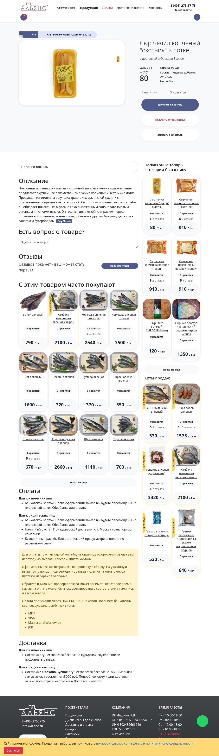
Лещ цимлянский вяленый (156, 409)
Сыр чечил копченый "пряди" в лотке (157, 203)
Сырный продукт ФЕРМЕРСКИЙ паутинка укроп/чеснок (186, 328)
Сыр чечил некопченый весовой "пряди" (186, 264)
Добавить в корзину (170, 104)
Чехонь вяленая (63, 377)
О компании (121, 734)
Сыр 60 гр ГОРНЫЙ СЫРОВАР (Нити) (157, 326)
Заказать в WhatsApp (170, 135)
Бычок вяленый (33, 314)
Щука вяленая (93, 439)
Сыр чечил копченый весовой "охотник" (186, 203)
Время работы (183, 10)
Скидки (107, 8)
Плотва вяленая (33, 439)
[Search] (78, 166)
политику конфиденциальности (170, 743)
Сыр (34, 35)
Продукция (73, 715)
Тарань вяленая (123, 439)
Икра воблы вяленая (186, 409)
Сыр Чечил (64, 221)
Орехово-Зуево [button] (66, 7)
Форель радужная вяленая (63, 441)
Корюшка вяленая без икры (94, 316)
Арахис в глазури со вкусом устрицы (157, 533)
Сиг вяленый (33, 377)
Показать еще (78, 482)
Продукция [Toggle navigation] (89, 8)
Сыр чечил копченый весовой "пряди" (157, 264)
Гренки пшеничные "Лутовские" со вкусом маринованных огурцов (186, 541)
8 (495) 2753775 (33, 721)
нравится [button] (178, 92)
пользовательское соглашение (119, 743)
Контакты (155, 8)
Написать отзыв (119, 265)
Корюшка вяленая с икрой (124, 316)
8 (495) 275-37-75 (183, 5)
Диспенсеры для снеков (83, 720)
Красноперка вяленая (123, 378)
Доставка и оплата (130, 8)
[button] (197, 17)
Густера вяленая (93, 377)
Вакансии (72, 734)
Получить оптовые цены (170, 119)
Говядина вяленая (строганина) (157, 471)
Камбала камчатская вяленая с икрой (63, 318)
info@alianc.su (32, 726)
